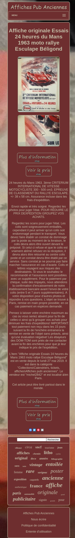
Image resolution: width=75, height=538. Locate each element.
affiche (54, 485)
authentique (21, 487)
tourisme (49, 447)
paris (17, 493)
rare (30, 471)
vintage (36, 464)
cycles (58, 454)
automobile (29, 494)
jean (59, 447)
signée (43, 500)
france (36, 485)
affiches (23, 453)
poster (57, 471)
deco (33, 458)
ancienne (52, 478)
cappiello (34, 479)
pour (61, 500)
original (21, 458)
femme (18, 472)
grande (52, 501)
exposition (20, 479)
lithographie (56, 459)
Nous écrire (38, 519)
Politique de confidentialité (38, 525)
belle (24, 466)
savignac (42, 472)
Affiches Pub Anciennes (38, 513)
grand (63, 494)
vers (17, 466)
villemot (18, 448)
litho (48, 452)
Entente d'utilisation (39, 531)
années (43, 458)
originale (48, 492)
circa (28, 447)
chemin (36, 453)
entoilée (54, 464)
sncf (38, 447)
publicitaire (24, 499)
